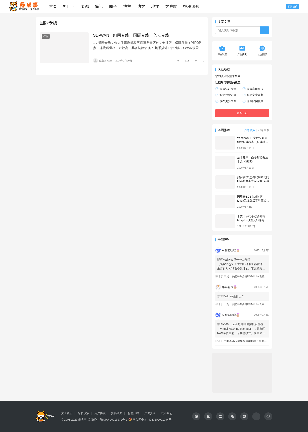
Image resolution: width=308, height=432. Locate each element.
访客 (141, 6)
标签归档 (133, 413)
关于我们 (66, 413)
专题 (85, 6)
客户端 (171, 6)
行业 (45, 36)
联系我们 (166, 413)
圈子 (113, 6)
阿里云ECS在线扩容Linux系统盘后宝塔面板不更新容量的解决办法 (253, 200)
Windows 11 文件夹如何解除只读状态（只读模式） (252, 141)
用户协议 (100, 413)
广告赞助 (150, 413)
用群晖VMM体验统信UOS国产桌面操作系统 (249, 341)
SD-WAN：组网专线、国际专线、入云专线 (131, 35)
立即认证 (242, 113)
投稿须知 (191, 6)
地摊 (155, 6)
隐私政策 (83, 413)
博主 (127, 6)
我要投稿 (292, 6)
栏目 (67, 6)
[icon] (196, 416)
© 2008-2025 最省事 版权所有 (80, 419)
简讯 (99, 6)
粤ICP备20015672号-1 (113, 419)
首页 (53, 6)
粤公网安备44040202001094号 (152, 419)
